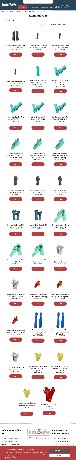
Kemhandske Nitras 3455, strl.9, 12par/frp (38, 226)
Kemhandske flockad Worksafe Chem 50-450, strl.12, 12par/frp (60, 156)
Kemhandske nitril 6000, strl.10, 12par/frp (60, 226)
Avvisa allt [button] (59, 455)
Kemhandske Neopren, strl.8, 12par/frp (38, 191)
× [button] (74, 448)
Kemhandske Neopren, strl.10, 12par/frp (16, 191)
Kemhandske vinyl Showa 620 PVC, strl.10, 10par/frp (38, 296)
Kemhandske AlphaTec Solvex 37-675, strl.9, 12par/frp (60, 119)
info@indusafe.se (13, 438)
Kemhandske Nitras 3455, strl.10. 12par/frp (16, 226)
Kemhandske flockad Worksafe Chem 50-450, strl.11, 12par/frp (38, 156)
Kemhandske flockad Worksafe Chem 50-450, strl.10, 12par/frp (15, 156)
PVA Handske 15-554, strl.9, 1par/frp (49, 405)
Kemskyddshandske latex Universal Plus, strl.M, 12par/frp (60, 368)
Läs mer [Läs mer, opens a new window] (19, 456)
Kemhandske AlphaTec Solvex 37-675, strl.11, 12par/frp (16, 119)
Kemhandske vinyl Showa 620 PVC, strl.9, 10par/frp (16, 332)
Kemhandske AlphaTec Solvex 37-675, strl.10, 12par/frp (60, 82)
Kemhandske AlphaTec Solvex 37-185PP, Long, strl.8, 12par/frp (38, 82)
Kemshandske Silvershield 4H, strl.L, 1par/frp (16, 368)
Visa (15, 54)
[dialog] (38, 453)
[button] (26, 458)
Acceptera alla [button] (59, 451)
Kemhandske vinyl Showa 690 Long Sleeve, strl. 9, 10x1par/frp (38, 332)
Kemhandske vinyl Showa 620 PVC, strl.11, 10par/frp (60, 296)
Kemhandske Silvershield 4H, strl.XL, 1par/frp (16, 296)
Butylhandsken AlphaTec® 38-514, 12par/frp (15, 47)
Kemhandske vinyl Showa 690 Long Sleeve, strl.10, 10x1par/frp (60, 332)
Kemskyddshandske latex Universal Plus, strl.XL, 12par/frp (27, 405)
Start (3, 11)
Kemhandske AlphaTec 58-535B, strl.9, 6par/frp (15, 82)
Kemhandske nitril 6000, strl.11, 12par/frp (15, 261)
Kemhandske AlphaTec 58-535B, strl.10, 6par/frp (38, 47)
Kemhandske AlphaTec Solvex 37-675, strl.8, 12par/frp (38, 119)
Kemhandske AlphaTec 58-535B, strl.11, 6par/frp (60, 47)
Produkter (22, 7)
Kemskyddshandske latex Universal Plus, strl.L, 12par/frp (38, 368)
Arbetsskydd (19, 11)
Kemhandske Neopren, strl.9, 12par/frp (60, 191)
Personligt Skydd (29, 11)
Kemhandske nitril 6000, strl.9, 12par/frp (38, 261)
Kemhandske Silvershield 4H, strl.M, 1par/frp (60, 261)
